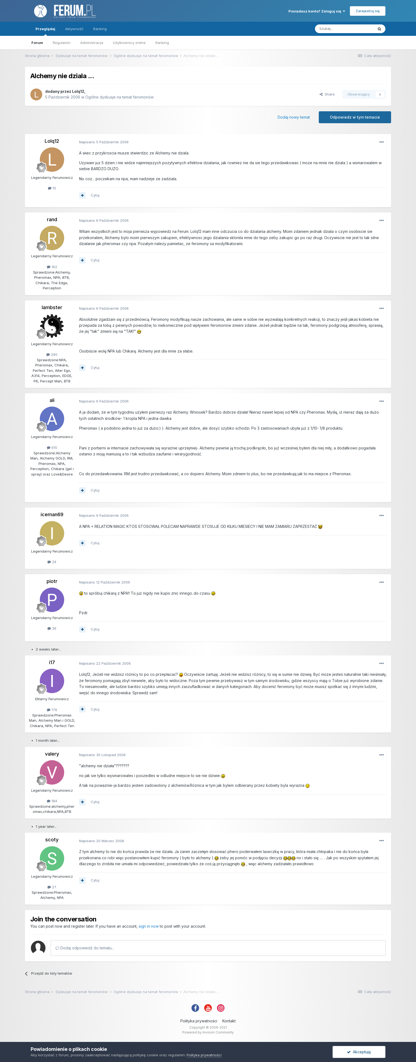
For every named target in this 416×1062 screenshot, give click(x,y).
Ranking (162, 42)
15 (52, 188)
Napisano (104, 142)
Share (327, 94)
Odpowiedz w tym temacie (355, 117)
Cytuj (95, 195)
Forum (37, 42)
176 (52, 710)
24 (51, 562)
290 (51, 354)
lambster (52, 307)
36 (51, 628)
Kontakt (229, 1021)
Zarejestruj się (368, 11)
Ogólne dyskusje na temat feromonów (119, 97)
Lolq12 (78, 91)
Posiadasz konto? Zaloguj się (316, 11)
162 (52, 267)
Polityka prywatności (198, 1021)
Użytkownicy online (129, 42)
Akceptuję (359, 1052)
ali (52, 400)
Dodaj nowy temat (294, 117)
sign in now (149, 926)
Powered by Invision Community (208, 1032)
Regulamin (61, 42)
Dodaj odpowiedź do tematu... (85, 948)
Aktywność (74, 29)
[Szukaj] (344, 28)
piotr (52, 581)
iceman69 (52, 514)
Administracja (91, 42)
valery (52, 754)
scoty (51, 839)
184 (52, 801)
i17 (52, 662)
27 (51, 887)
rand (52, 219)
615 (52, 447)
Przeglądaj (45, 31)
